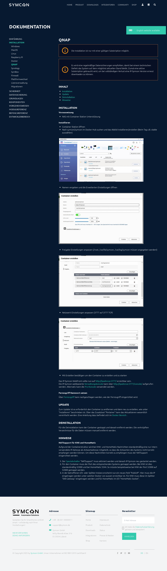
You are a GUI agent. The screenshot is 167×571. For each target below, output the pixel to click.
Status (102, 530)
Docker (14, 60)
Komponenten (17, 102)
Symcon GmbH (37, 553)
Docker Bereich (119, 415)
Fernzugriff (69, 397)
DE (142, 553)
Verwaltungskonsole (93, 383)
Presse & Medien (107, 535)
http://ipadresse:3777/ (106, 381)
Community (123, 4)
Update (65, 94)
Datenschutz (105, 525)
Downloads (92, 4)
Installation (16, 42)
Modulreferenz (17, 109)
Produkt (79, 4)
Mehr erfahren (20, 532)
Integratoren (108, 4)
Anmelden (129, 536)
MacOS (14, 50)
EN (147, 553)
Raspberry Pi (17, 57)
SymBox (15, 71)
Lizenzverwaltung (19, 82)
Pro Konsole (90, 386)
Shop (134, 4)
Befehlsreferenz (18, 113)
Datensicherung (18, 94)
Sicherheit (14, 91)
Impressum (104, 519)
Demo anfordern (21, 535)
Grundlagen (16, 98)
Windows (15, 46)
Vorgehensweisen (19, 105)
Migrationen (17, 86)
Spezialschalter (73, 461)
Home (69, 4)
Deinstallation (68, 97)
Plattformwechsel (19, 79)
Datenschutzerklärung (144, 526)
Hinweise (66, 100)
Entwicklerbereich (19, 116)
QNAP (14, 64)
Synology (15, 68)
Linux (13, 53)
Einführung (15, 39)
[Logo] (19, 4)
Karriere (103, 540)
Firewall (14, 75)
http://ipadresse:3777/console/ (128, 383)
